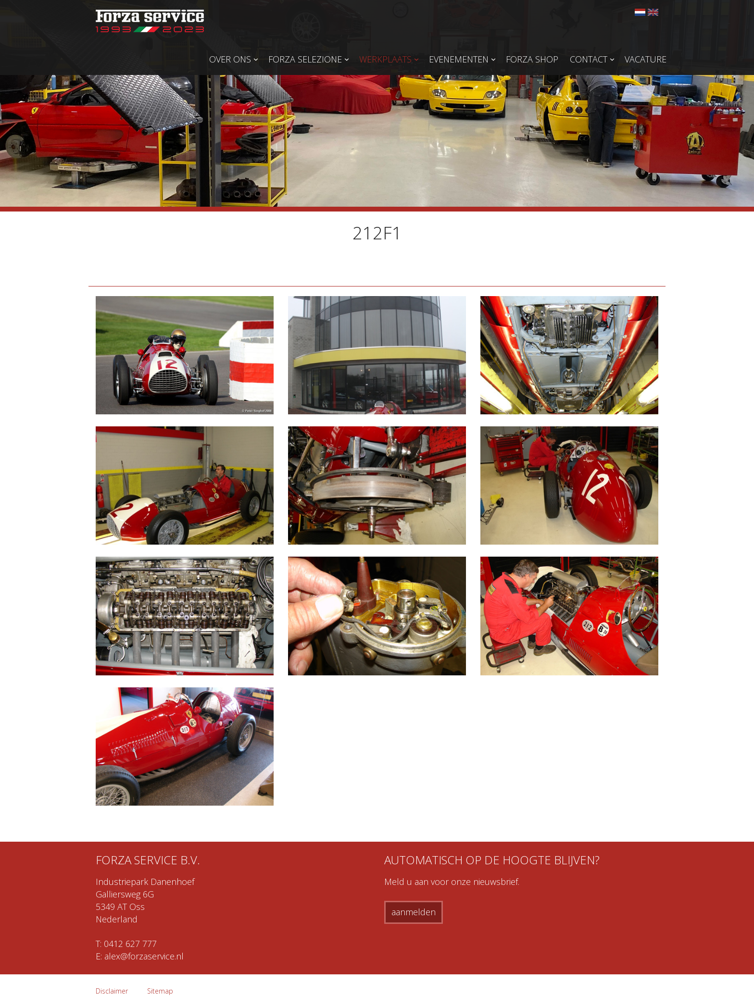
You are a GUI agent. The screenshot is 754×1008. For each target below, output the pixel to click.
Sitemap (160, 991)
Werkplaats (385, 59)
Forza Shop (532, 59)
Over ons (230, 59)
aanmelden (413, 912)
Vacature (645, 59)
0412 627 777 (130, 943)
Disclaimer (112, 991)
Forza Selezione (305, 59)
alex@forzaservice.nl (144, 956)
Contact (588, 59)
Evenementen (459, 59)
